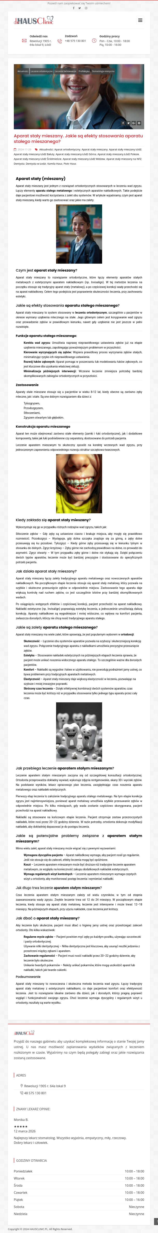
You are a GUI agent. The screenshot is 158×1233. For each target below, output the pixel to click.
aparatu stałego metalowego (54, 190)
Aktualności (23, 71)
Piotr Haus (70, 163)
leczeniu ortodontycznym (91, 312)
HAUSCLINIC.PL (38, 1229)
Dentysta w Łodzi (36, 163)
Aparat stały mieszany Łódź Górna (76, 154)
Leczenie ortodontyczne (42, 71)
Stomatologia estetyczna (103, 71)
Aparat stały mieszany (95, 149)
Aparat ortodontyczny (67, 149)
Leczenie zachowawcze (65, 71)
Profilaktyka (84, 71)
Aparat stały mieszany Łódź (125, 149)
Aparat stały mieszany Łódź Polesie (118, 154)
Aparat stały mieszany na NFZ (123, 159)
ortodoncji (127, 634)
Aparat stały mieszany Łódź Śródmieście (37, 159)
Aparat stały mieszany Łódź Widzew (84, 159)
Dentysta (19, 163)
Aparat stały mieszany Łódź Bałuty (34, 154)
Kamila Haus (54, 163)
